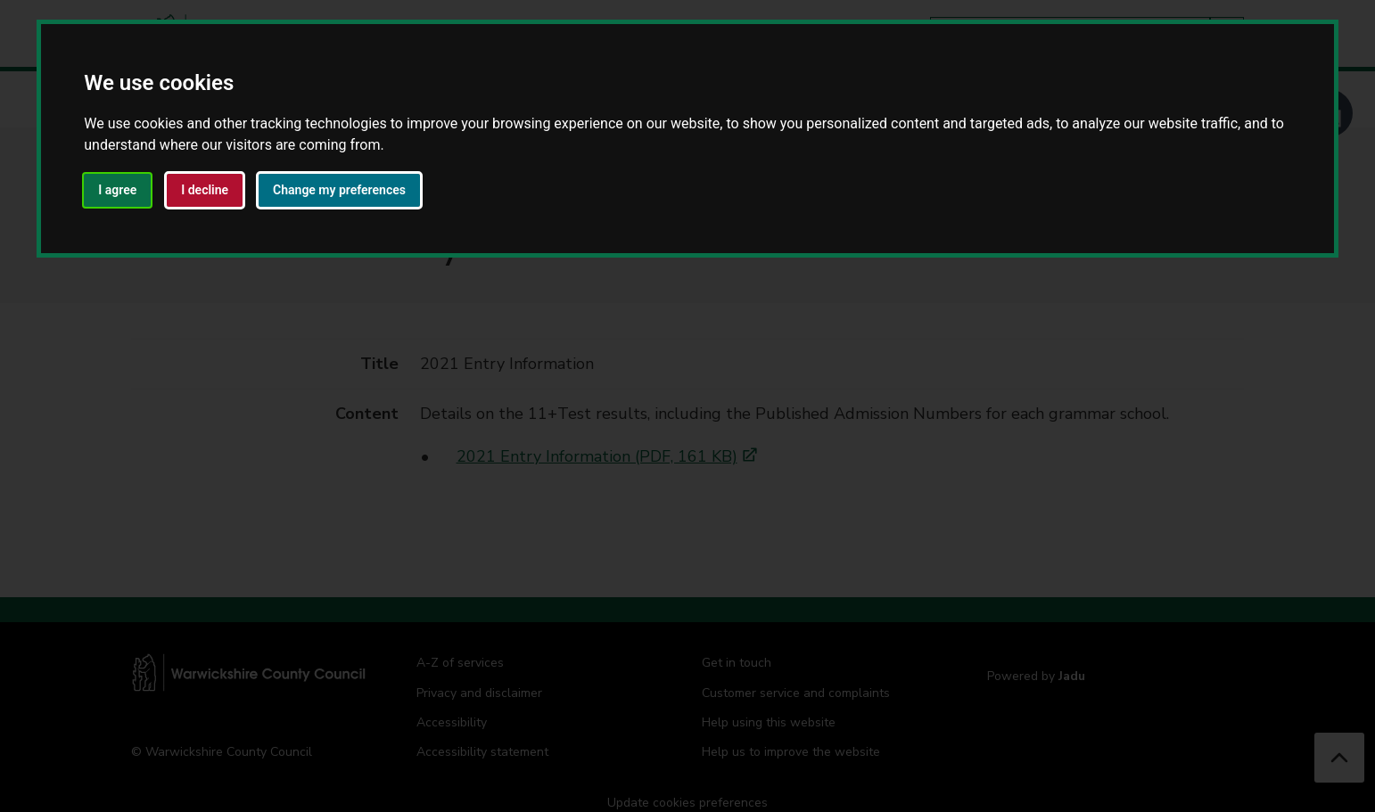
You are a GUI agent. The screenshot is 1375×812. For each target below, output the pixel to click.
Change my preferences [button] (339, 190)
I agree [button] (117, 190)
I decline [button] (204, 190)
